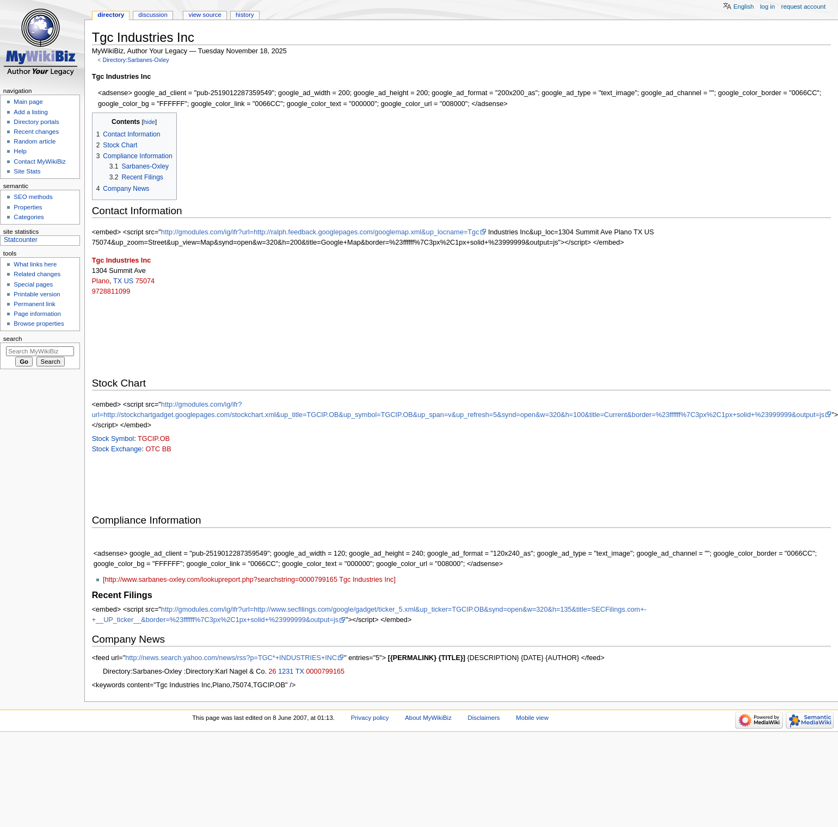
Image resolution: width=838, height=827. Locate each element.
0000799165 (325, 671)
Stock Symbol (113, 439)
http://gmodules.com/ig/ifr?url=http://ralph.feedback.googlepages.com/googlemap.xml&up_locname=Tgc (320, 232)
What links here (35, 264)
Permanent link (34, 304)
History (245, 14)
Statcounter (21, 240)
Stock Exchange (117, 449)
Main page (28, 101)
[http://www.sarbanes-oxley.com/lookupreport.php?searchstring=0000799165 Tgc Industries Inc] (249, 579)
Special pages (33, 284)
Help (20, 151)
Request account (803, 6)
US (129, 281)
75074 (145, 281)
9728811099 (111, 291)
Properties (28, 207)
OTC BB (158, 449)
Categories (29, 217)
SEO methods (33, 197)
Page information (37, 313)
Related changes (37, 274)
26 (272, 671)
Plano (100, 281)
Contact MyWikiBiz (39, 161)
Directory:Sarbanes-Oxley (135, 60)
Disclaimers (484, 717)
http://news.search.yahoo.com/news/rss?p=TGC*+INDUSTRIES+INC (231, 658)
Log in (767, 6)
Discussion (152, 14)
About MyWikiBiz (428, 717)
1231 (285, 671)
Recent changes (36, 131)
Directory (110, 14)
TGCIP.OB (154, 439)
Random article (35, 141)
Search (12, 338)
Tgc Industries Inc (121, 260)
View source (204, 14)
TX (117, 281)
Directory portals (36, 122)
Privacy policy (370, 717)
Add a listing (30, 112)
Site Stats (27, 171)
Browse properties (39, 323)
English (744, 6)
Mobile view (532, 717)
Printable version (37, 294)
